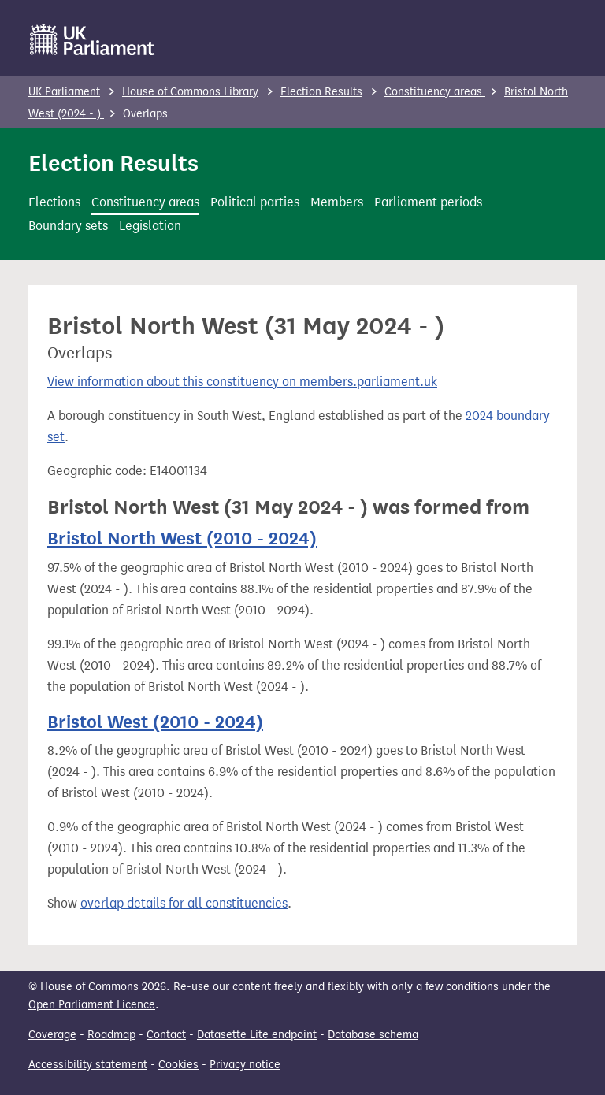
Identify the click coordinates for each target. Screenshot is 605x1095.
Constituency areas (434, 91)
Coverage (52, 1034)
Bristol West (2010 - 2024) (155, 722)
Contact (166, 1034)
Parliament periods (428, 202)
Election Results (321, 91)
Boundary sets (68, 225)
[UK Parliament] (92, 39)
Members (336, 202)
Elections (54, 202)
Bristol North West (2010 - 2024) (182, 538)
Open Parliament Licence (91, 1004)
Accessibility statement (87, 1064)
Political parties (254, 202)
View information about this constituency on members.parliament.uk (242, 381)
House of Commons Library (190, 91)
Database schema (373, 1034)
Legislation (150, 225)
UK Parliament (64, 91)
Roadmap (111, 1034)
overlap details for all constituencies (184, 903)
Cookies (178, 1064)
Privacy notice (245, 1064)
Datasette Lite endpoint (257, 1034)
